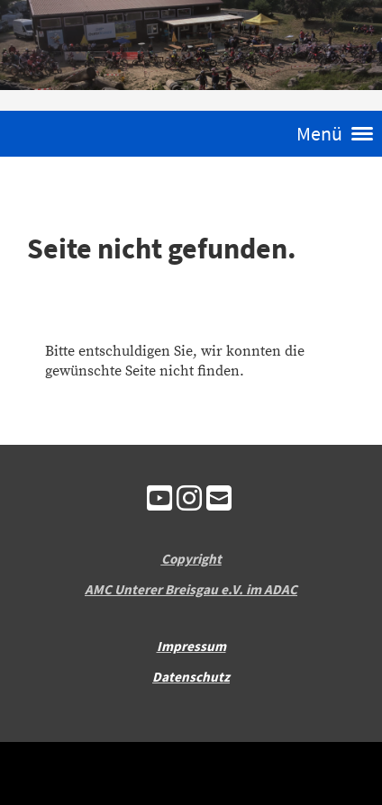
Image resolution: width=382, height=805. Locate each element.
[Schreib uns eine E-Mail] (219, 501)
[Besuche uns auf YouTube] (159, 501)
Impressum (191, 646)
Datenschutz (191, 676)
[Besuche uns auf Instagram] (189, 501)
